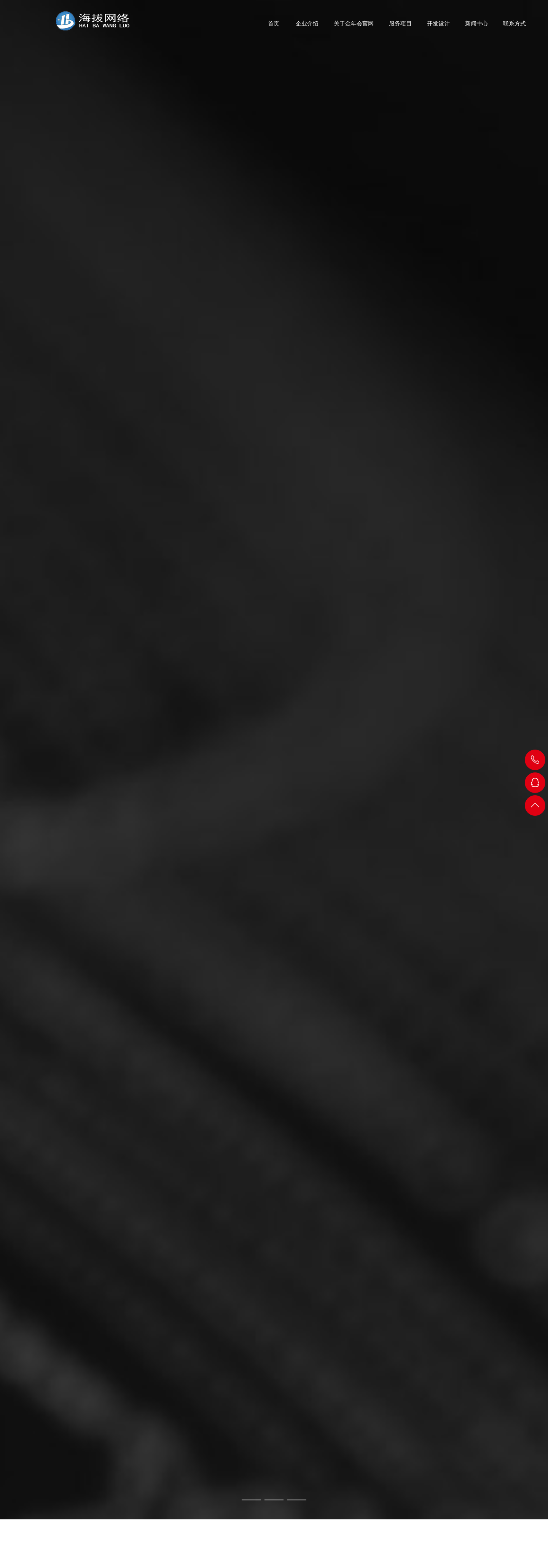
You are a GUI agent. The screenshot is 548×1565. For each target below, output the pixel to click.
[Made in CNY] (274, 759)
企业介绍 (307, 26)
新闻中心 (476, 26)
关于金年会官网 (354, 26)
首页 (273, 26)
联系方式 (514, 26)
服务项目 (400, 26)
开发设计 (438, 26)
